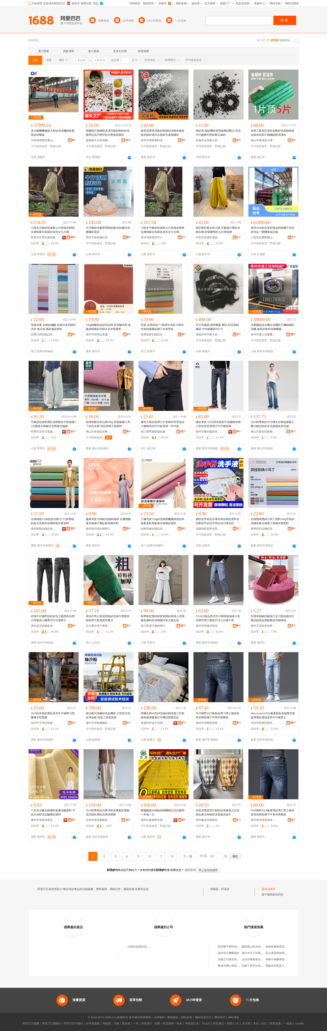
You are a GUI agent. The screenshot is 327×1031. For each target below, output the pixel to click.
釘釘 (264, 1023)
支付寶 (246, 1023)
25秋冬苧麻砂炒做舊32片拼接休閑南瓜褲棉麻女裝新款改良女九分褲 (52, 230)
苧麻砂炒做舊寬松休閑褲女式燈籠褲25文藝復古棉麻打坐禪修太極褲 (53, 424)
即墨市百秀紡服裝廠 (43, 237)
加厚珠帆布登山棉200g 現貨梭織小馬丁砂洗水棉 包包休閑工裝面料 (108, 424)
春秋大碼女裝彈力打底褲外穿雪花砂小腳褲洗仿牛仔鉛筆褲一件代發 (162, 424)
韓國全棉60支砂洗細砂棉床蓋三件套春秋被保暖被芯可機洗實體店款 (162, 715)
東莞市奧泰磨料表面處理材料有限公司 (153, 140)
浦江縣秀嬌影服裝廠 (153, 431)
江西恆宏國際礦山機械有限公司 (263, 237)
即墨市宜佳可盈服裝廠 (43, 431)
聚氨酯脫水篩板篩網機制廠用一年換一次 (162, 812)
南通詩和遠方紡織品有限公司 (153, 722)
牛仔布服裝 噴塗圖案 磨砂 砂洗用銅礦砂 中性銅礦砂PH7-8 (217, 327)
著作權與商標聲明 (140, 1017)
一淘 (135, 1023)
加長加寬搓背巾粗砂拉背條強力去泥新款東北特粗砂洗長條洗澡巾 (217, 812)
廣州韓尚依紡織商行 (98, 528)
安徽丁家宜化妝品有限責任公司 (261, 965)
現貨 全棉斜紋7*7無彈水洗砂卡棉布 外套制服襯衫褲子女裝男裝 (162, 327)
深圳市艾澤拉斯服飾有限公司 (43, 722)
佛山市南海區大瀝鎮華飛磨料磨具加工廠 (263, 140)
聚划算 (126, 1023)
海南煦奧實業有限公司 (279, 946)
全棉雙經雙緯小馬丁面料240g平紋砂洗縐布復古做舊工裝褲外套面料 (272, 521)
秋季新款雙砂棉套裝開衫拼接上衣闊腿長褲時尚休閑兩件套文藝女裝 (162, 618)
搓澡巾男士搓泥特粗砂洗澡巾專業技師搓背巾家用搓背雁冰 (107, 618)
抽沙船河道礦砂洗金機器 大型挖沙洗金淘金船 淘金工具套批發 (108, 715)
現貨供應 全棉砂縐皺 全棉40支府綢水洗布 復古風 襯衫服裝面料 (53, 327)
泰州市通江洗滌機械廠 (263, 334)
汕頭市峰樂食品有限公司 (257, 959)
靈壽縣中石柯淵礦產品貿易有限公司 (98, 140)
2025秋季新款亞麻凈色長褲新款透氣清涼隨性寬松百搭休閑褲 (107, 812)
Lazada (299, 1023)
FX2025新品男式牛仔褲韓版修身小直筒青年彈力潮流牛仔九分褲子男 (218, 618)
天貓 (116, 1023)
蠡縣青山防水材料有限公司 (258, 946)
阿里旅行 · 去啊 (150, 1023)
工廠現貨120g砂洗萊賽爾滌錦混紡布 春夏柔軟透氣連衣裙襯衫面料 (162, 521)
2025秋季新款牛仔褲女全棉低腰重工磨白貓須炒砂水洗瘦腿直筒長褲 (272, 424)
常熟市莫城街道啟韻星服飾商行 (208, 237)
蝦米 (179, 1023)
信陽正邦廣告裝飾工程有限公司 (237, 959)
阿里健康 (275, 1023)
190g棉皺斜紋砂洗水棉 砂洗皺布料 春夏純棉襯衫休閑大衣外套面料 (108, 327)
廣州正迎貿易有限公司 (263, 625)
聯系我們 (219, 1017)
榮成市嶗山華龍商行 (230, 965)
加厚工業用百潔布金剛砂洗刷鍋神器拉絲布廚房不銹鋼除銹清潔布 (272, 132)
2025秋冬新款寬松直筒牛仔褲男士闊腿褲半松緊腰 (52, 715)
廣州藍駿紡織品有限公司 (43, 528)
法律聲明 (159, 1017)
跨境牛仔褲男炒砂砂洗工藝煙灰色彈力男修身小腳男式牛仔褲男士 (52, 618)
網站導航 (233, 1017)
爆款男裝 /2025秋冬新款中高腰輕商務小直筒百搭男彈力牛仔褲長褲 (218, 424)
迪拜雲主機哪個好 (229, 953)
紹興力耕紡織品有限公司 (43, 334)
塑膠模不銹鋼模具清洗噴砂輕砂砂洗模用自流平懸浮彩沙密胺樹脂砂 (107, 132)
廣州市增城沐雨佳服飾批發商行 (208, 625)
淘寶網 (106, 1023)
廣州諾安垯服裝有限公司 (43, 625)
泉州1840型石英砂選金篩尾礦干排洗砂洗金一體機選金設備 (272, 230)
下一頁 (187, 856)
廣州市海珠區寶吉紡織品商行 (43, 820)
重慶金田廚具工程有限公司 (281, 965)
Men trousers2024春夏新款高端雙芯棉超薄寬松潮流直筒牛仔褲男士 (273, 715)
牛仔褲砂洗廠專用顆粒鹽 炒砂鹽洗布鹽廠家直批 (108, 230)
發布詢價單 (268, 889)
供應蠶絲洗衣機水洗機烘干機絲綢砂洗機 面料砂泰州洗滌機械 (272, 327)
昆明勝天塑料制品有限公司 (234, 946)
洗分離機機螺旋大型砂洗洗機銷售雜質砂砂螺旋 (52, 132)
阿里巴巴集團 (31, 1023)
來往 (256, 1023)
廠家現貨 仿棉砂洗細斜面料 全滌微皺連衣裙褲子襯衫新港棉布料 (108, 521)
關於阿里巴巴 (203, 1017)
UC (237, 1023)
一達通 (288, 1023)
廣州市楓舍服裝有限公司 (208, 431)
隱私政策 (186, 1017)
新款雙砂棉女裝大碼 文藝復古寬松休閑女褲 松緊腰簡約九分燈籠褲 (218, 230)
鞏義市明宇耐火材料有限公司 (208, 334)
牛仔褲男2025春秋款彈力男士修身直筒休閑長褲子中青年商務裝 (217, 715)
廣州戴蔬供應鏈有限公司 (208, 820)
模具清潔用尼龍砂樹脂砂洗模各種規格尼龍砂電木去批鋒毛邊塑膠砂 (162, 132)
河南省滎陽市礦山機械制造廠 (43, 140)
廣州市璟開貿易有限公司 (208, 722)
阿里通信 (218, 1023)
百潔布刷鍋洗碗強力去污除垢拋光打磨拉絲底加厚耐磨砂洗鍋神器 (272, 618)
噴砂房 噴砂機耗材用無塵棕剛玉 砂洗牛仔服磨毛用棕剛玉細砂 (218, 132)
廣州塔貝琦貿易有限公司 (263, 820)
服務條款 (172, 1017)
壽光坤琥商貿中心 (152, 237)
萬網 (229, 1023)
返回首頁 (190, 870)
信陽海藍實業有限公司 (208, 528)
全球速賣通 (92, 1023)
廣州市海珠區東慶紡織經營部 (98, 334)
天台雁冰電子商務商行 (98, 625)
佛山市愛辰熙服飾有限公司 (263, 431)
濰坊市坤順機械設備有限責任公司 (98, 722)
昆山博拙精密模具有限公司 (281, 953)
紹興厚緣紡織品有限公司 (153, 528)
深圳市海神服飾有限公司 (98, 820)
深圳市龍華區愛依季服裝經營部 (263, 722)
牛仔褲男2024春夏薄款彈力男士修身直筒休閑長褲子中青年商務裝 (272, 812)
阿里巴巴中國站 (73, 1023)
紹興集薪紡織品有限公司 (153, 334)
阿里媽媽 (168, 1023)
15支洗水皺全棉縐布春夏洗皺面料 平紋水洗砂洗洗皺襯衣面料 (53, 812)
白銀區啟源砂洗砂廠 (140, 946)
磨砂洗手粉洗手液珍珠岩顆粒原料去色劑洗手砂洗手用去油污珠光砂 (217, 521)
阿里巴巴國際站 (51, 1023)
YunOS (205, 1023)
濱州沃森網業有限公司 (153, 820)
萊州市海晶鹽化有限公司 (98, 237)
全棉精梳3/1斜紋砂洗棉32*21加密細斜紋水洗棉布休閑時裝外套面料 (52, 521)
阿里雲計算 (192, 1023)
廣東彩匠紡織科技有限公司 (263, 528)
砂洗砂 (225, 889)
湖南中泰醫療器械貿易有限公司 (284, 959)
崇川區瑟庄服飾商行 (153, 625)
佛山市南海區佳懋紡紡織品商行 (98, 431)
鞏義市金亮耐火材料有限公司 (208, 140)
